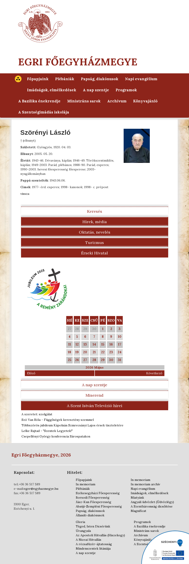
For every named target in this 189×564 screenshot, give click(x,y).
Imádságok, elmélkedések (51, 90)
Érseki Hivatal (94, 253)
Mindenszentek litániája (93, 548)
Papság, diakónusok (99, 78)
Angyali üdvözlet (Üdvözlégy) (152, 502)
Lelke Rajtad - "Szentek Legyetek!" (47, 431)
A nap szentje (96, 90)
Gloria (80, 522)
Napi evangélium (141, 78)
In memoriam (85, 484)
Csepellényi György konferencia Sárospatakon (55, 436)
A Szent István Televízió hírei (94, 405)
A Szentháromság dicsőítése (152, 506)
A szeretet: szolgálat (36, 414)
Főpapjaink (38, 78)
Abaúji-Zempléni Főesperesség (99, 506)
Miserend (94, 395)
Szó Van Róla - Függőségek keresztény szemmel (57, 420)
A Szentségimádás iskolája (43, 112)
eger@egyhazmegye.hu (41, 489)
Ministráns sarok (84, 101)
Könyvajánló (145, 101)
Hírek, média (94, 221)
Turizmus (94, 242)
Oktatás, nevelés (94, 232)
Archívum (117, 101)
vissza (24, 194)
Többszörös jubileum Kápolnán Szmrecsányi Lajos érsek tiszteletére (72, 425)
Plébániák (64, 78)
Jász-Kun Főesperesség (93, 502)
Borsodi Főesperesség (92, 498)
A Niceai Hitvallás (88, 540)
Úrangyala (83, 531)
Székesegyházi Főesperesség (98, 493)
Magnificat (138, 511)
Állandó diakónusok (90, 515)
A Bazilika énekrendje (39, 101)
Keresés (94, 211)
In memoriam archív (145, 484)
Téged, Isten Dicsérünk (93, 526)
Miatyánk (137, 498)
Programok (126, 90)
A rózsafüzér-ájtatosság (94, 544)
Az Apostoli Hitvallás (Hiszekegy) (100, 535)
